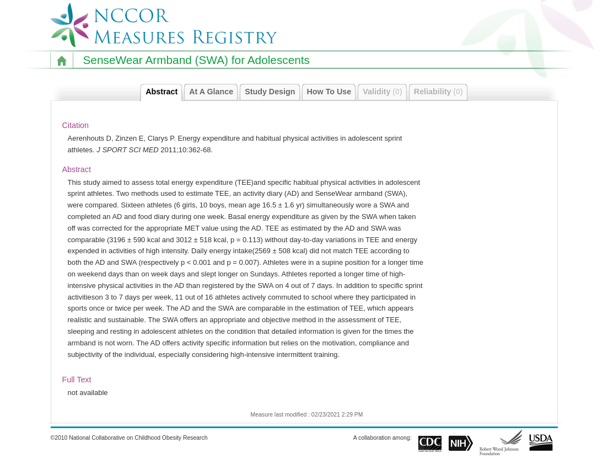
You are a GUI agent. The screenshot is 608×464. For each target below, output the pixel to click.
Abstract (164, 92)
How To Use (332, 92)
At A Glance (214, 92)
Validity (385, 92)
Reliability (441, 92)
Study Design (272, 92)
